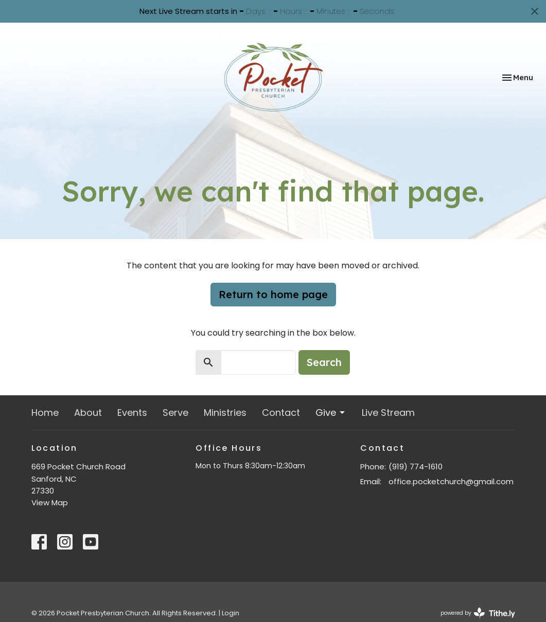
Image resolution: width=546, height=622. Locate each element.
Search (324, 362)
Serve (175, 412)
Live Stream (388, 412)
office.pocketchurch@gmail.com (451, 481)
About (88, 412)
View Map (49, 502)
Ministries (225, 412)
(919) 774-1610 (416, 466)
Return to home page (273, 294)
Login (230, 613)
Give (330, 412)
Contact (281, 412)
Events (132, 412)
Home (45, 412)
